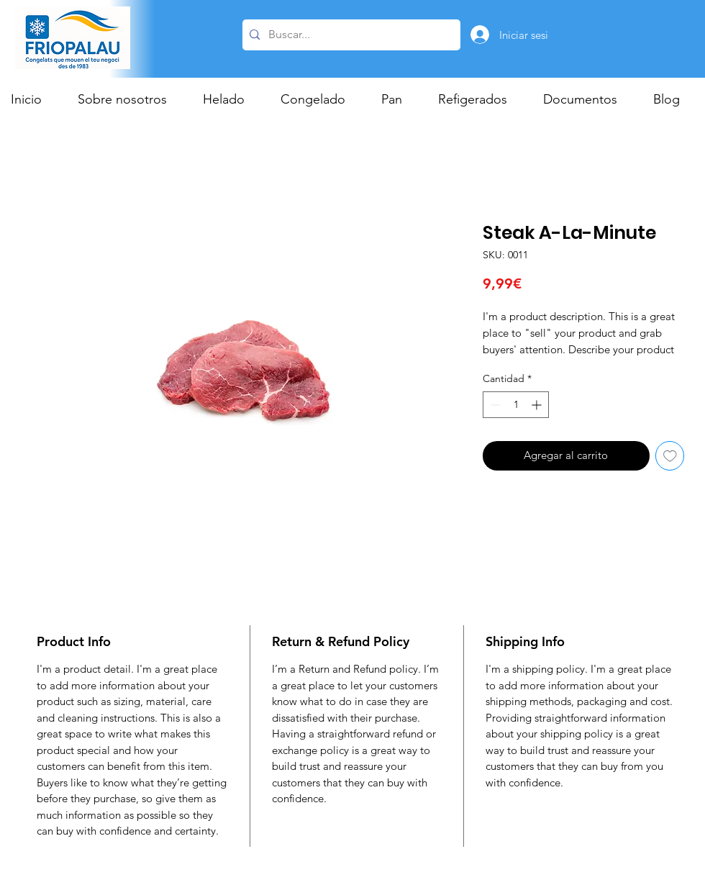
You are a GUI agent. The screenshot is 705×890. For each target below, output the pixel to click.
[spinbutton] (516, 404)
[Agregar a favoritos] (670, 456)
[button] (231, 99)
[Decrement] (494, 404)
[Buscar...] (349, 34)
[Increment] (538, 404)
